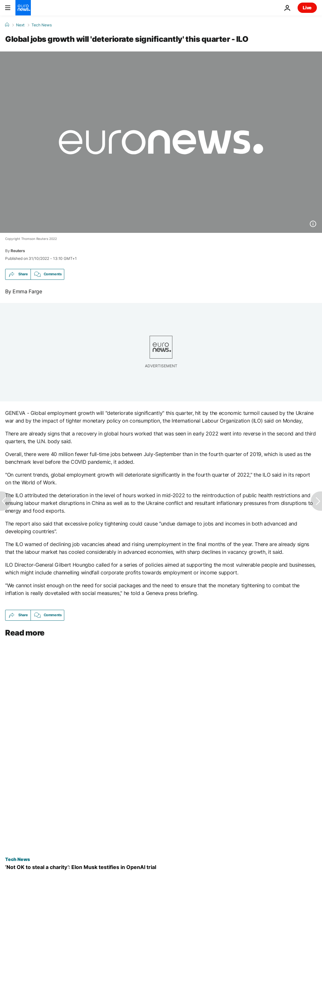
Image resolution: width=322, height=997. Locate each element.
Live (307, 7)
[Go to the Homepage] (23, 7)
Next (20, 25)
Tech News (41, 25)
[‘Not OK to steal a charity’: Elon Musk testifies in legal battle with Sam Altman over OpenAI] (161, 867)
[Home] (7, 25)
